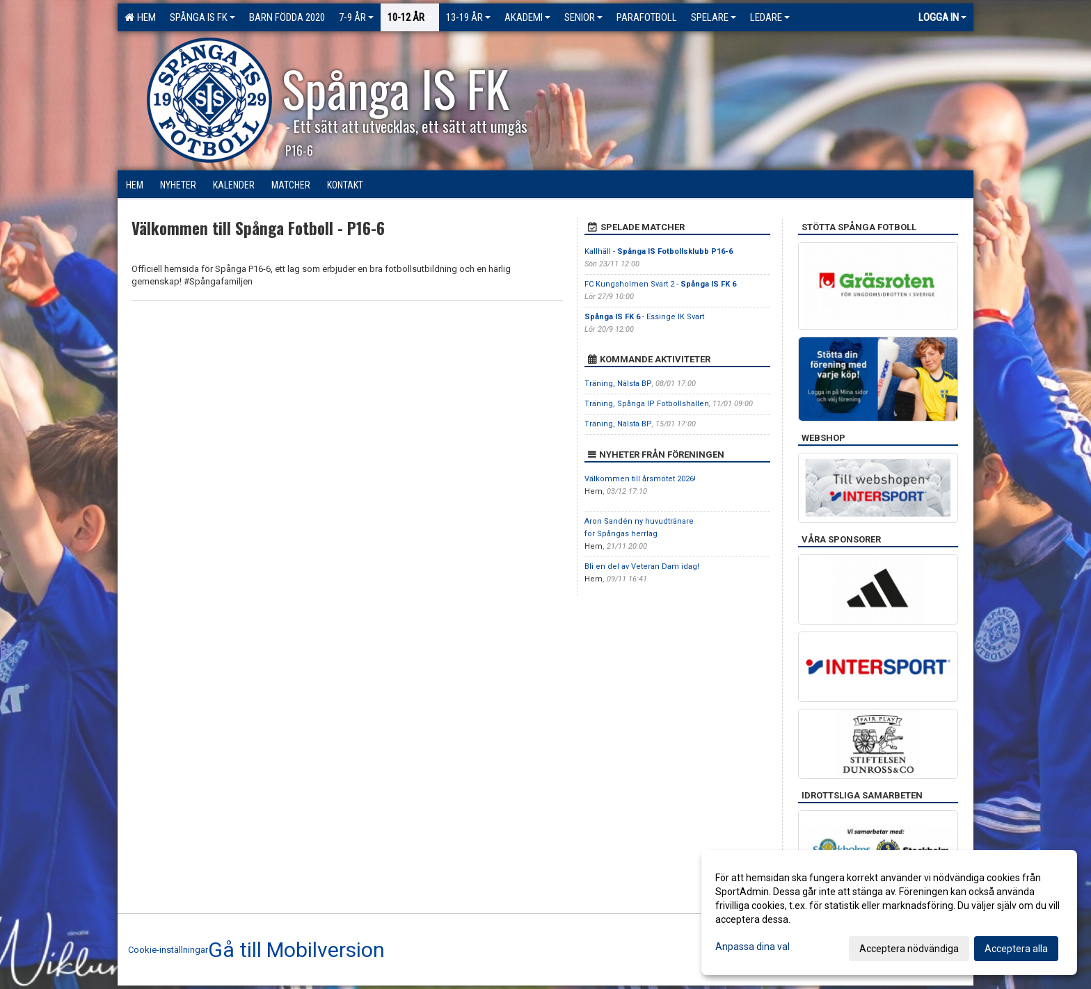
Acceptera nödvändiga (909, 948)
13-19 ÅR (468, 17)
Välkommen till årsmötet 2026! (640, 478)
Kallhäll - (658, 251)
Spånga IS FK (202, 17)
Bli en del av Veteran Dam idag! (641, 566)
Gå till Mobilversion (296, 950)
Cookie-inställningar (168, 949)
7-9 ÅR (356, 17)
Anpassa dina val (752, 946)
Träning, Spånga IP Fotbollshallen (646, 403)
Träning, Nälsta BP (618, 383)
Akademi (527, 17)
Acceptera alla (1016, 948)
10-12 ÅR (410, 17)
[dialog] (889, 912)
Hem (140, 17)
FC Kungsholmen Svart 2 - (660, 284)
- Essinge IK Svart (644, 316)
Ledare (770, 17)
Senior (583, 17)
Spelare (713, 17)
